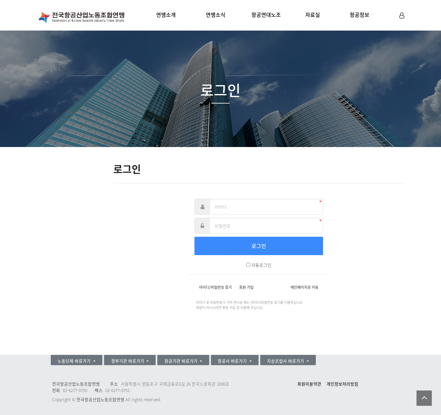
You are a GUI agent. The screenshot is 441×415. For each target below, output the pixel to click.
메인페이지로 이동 (304, 287)
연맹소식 (215, 14)
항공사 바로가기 (233, 361)
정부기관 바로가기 (128, 361)
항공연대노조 (266, 14)
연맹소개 (166, 14)
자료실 (312, 14)
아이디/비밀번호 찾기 (215, 287)
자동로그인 (261, 265)
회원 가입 (246, 287)
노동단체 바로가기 (75, 361)
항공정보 (359, 14)
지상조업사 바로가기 (286, 361)
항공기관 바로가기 (181, 361)
